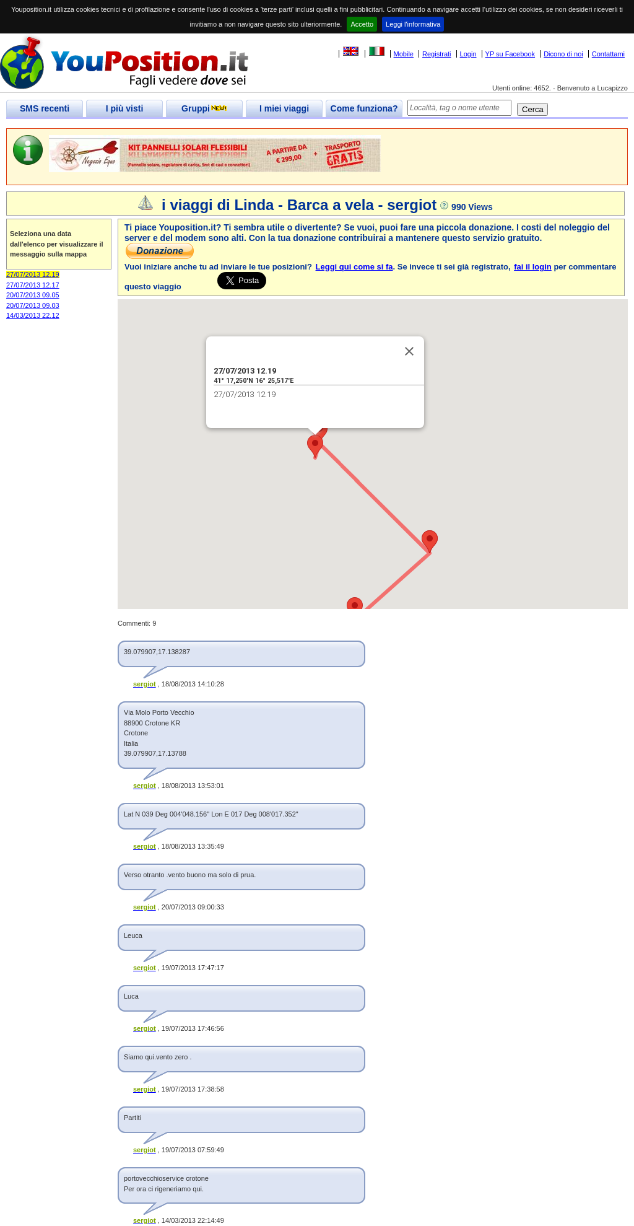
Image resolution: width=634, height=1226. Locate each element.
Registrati (436, 54)
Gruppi (204, 108)
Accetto (361, 24)
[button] (315, 446)
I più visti (125, 108)
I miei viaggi (284, 108)
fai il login (533, 266)
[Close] (409, 351)
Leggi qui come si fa (354, 266)
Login (468, 54)
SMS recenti (44, 108)
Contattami (608, 54)
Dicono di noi (563, 54)
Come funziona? (364, 108)
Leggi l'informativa (413, 24)
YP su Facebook (510, 54)
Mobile (404, 54)
